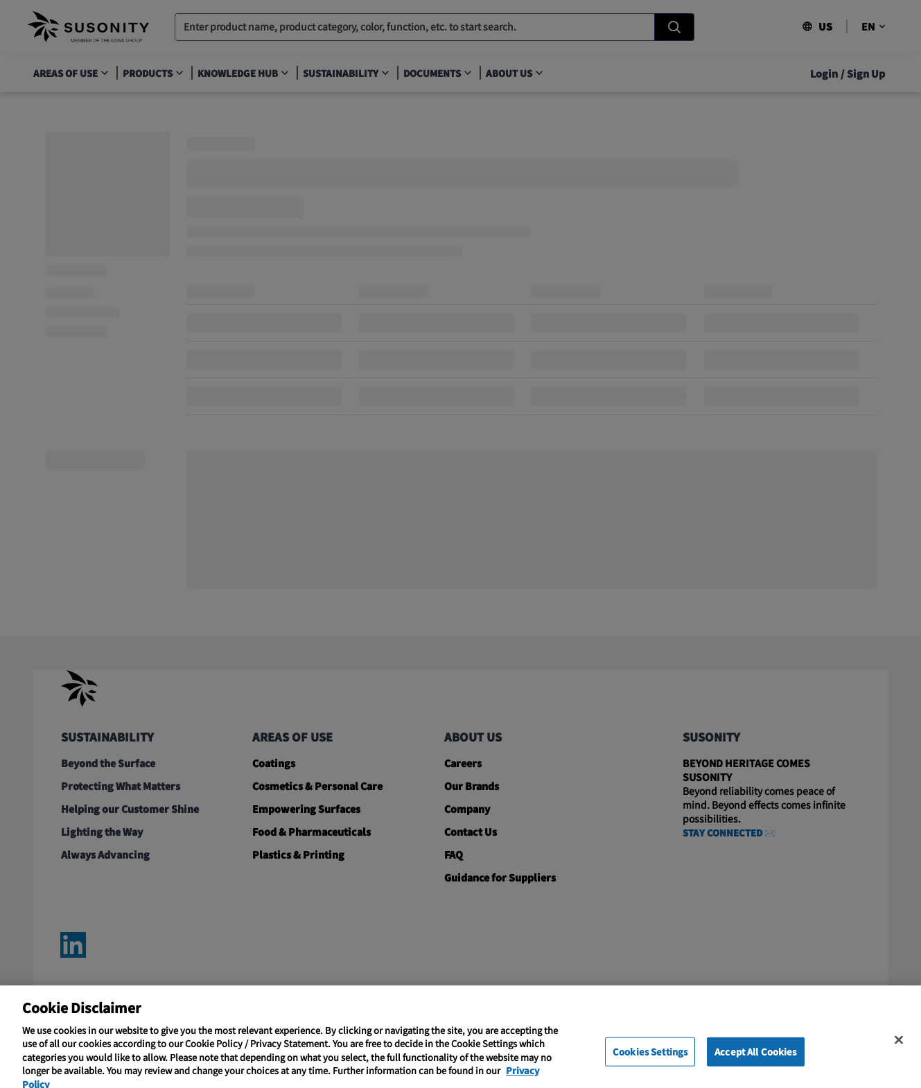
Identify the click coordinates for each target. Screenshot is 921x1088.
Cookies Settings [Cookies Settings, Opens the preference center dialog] (650, 1065)
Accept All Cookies (755, 1065)
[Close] (899, 1054)
